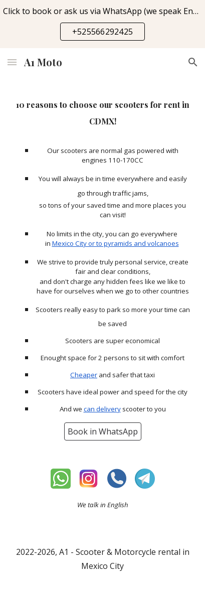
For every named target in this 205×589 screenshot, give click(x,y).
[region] (102, 24)
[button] (12, 62)
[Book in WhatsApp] (103, 431)
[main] (102, 112)
